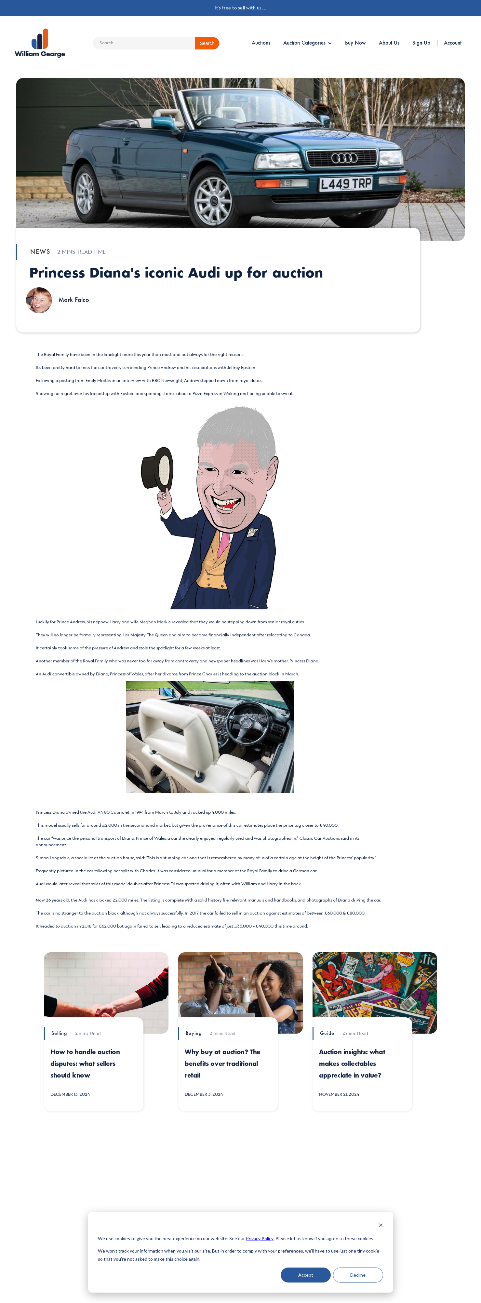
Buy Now (355, 43)
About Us (389, 43)
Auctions (261, 43)
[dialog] (240, 1252)
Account (452, 43)
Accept (305, 1275)
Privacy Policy (260, 1238)
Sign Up (421, 43)
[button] (308, 43)
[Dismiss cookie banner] (381, 1226)
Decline (358, 1275)
